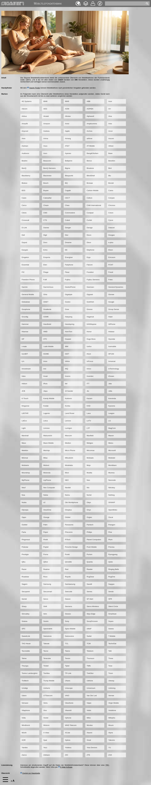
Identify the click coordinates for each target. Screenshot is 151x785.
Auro (45, 153)
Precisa (111, 547)
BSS (23, 190)
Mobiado (90, 458)
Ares (23, 138)
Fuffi (45, 280)
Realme (46, 569)
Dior (66, 235)
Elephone (90, 250)
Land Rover (69, 413)
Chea (67, 205)
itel (66, 384)
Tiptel (67, 666)
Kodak (45, 406)
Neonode (112, 480)
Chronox (111, 205)
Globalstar (26, 302)
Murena (111, 473)
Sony (67, 621)
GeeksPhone (70, 287)
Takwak (46, 644)
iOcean (111, 376)
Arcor (110, 131)
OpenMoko (112, 510)
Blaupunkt (69, 176)
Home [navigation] (3, 3)
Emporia (46, 257)
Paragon (111, 525)
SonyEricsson (92, 621)
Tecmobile (26, 651)
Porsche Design (71, 547)
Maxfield (90, 436)
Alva (110, 116)
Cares (110, 190)
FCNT (110, 265)
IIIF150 (111, 354)
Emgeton (25, 257)
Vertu (45, 703)
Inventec (90, 376)
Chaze (46, 205)
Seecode (68, 592)
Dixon (89, 235)
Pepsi (45, 532)
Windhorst (26, 725)
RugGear (90, 577)
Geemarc (90, 287)
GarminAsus (48, 287)
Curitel (89, 220)
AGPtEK (90, 109)
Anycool (25, 131)
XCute (67, 733)
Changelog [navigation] (85, 2)
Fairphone (69, 265)
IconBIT (25, 354)
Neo (88, 480)
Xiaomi (89, 733)
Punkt (67, 554)
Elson (110, 250)
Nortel (89, 495)
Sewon (68, 599)
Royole (68, 577)
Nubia (24, 502)
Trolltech (25, 681)
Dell (23, 235)
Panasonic (69, 525)
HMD (45, 332)
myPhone (47, 480)
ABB (88, 101)
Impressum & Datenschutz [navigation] (100, 3)
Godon (67, 302)
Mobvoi (46, 465)
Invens (67, 376)
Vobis (89, 710)
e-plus (110, 242)
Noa (23, 495)
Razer (24, 569)
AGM (67, 109)
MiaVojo (46, 450)
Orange (46, 517)
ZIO (66, 755)
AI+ (109, 109)
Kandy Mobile (48, 398)
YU (109, 748)
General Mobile (28, 294)
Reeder (90, 569)
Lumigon (68, 428)
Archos (89, 131)
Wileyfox (111, 718)
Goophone (26, 309)
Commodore (70, 213)
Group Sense (113, 309)
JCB (23, 391)
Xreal (89, 740)
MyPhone (25, 480)
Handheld (47, 324)
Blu (109, 176)
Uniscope (69, 688)
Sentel (24, 599)
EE (66, 250)
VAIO (67, 696)
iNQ (66, 369)
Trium (110, 673)
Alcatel (46, 116)
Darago (90, 228)
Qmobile (68, 562)
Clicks (24, 213)
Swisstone (47, 636)
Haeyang (68, 317)
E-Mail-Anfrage (65, 767)
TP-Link (68, 673)
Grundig (25, 317)
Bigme (67, 168)
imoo (45, 361)
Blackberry (26, 176)
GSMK (46, 317)
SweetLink (26, 636)
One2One (47, 510)
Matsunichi (47, 436)
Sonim (45, 621)
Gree (67, 309)
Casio (24, 198)
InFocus (90, 361)
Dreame (68, 242)
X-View (46, 733)
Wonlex (90, 725)
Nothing (111, 495)
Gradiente (47, 309)
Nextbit (68, 488)
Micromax (91, 450)
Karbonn (68, 398)
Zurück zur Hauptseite (30, 773)
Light (24, 428)
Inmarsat (111, 361)
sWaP (89, 629)
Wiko (89, 718)
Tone (110, 666)
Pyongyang (112, 554)
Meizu (110, 443)
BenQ (24, 168)
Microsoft (112, 450)
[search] (125, 3)
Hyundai (111, 339)
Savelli (89, 584)
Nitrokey (111, 488)
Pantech (90, 525)
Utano (24, 696)
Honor (89, 332)
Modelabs (69, 465)
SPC (23, 629)
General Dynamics (115, 287)
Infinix (67, 361)
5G (39, 80)
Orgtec (89, 517)
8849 (67, 101)
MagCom (112, 428)
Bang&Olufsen (92, 153)
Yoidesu (68, 748)
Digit (45, 235)
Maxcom (68, 436)
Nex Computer (49, 488)
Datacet (111, 228)
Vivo (45, 710)
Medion (68, 443)
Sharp (24, 606)
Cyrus (110, 220)
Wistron (46, 725)
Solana (24, 621)
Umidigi (25, 688)
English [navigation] (78, 2)
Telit (110, 651)
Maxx (24, 443)
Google (111, 302)
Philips (89, 532)
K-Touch (25, 398)
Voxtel (45, 718)
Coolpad (90, 213)
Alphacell (90, 116)
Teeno (67, 651)
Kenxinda (112, 398)
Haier (110, 317)
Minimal (25, 458)
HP (23, 339)
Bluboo (24, 183)
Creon (110, 213)
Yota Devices (92, 748)
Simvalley (25, 614)
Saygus (111, 584)
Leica (45, 421)
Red (66, 569)
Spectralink (47, 629)
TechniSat (112, 644)
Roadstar (25, 577)
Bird (110, 168)
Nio (88, 488)
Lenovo (68, 421)
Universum (91, 688)
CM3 (45, 213)
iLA (23, 361)
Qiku (23, 562)
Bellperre (68, 161)
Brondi (111, 183)
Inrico (89, 369)
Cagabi (68, 190)
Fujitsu (67, 280)
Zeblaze (46, 755)
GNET (45, 302)
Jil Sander (69, 391)
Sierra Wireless (93, 606)
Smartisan (112, 614)
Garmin (25, 287)
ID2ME (46, 354)
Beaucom (47, 161)
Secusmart (47, 592)
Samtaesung (70, 584)
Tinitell (45, 666)
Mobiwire (25, 465)
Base (110, 153)
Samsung (47, 584)
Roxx (45, 577)
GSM (22, 80)
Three (110, 658)
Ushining (111, 688)
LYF (88, 428)
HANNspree (91, 324)
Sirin (45, 614)
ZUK (110, 755)
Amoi (67, 124)
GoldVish (90, 302)
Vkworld (68, 710)
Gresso (89, 309)
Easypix (25, 250)
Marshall (25, 436)
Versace (25, 703)
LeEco (24, 421)
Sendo (111, 592)
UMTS (28, 80)
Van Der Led (92, 696)
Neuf (23, 488)
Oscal (110, 517)
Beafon (24, 161)
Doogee (111, 235)
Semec (89, 592)
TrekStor (90, 673)
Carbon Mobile (92, 190)
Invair (45, 376)
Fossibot (90, 272)
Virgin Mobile (113, 703)
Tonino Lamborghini (29, 673)
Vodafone (112, 710)
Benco (89, 161)
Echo (45, 250)
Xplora (67, 740)
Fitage (45, 272)
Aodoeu (46, 131)
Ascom (111, 138)
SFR (110, 599)
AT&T (67, 146)
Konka (67, 406)
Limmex (46, 428)
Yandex (25, 748)
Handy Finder (33, 88)
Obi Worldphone (71, 502)
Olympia (25, 510)
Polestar (25, 547)
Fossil (110, 272)
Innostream (26, 369)
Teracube (47, 658)
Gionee (111, 294)
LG (109, 421)
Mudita (89, 473)
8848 (45, 101)
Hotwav (111, 332)
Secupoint (26, 592)
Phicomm (69, 532)
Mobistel (111, 458)
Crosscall (25, 220)
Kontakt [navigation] (93, 2)
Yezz (45, 748)
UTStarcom (47, 696)
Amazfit (25, 124)
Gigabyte (68, 294)
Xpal (45, 740)
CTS (45, 220)
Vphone (68, 718)
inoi (44, 369)
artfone (89, 138)
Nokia (45, 495)
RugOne (111, 577)
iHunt (89, 354)
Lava (89, 413)
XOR (24, 740)
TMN (89, 666)
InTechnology (113, 369)
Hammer (25, 324)
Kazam (89, 398)
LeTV (89, 421)
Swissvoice (69, 636)
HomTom (68, 332)
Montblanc (112, 465)
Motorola (46, 473)
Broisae (90, 183)
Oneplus (68, 510)
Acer (110, 101)
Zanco (24, 755)
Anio (110, 124)
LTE (33, 80)
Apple (67, 131)
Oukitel (24, 525)
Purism (89, 554)
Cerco (24, 205)
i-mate (24, 346)
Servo (45, 599)
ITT (88, 384)
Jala (110, 384)
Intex (24, 376)
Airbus (24, 116)
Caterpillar (47, 198)
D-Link (24, 228)
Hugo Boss (91, 339)
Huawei (68, 339)
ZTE (88, 755)
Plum (110, 540)
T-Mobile (111, 636)
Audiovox (25, 153)
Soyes (110, 621)
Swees (111, 629)
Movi (67, 473)
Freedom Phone (28, 280)
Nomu (67, 495)
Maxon (111, 436)
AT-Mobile (91, 146)
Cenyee (111, 198)
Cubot (67, 220)
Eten (45, 265)
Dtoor (89, 242)
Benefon (111, 161)
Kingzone (25, 406)
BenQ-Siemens (49, 168)
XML (107, 765)
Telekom (90, 651)
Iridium (24, 384)
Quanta (90, 562)
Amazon (46, 124)
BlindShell (91, 176)
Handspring (69, 324)
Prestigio (25, 554)
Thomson (90, 658)
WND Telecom (71, 725)
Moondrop (26, 473)
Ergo (88, 257)
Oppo (24, 517)
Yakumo (111, 740)
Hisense (25, 332)
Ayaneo (68, 153)
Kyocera (111, 406)
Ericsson (111, 257)
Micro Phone (70, 450)
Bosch (45, 183)
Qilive (45, 562)
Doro (45, 242)
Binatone (90, 168)
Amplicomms (92, 124)
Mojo (89, 465)
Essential (25, 265)
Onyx (89, 510)
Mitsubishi (69, 458)
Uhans (67, 681)
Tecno (45, 651)
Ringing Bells (113, 569)
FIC (23, 272)
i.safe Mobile (48, 346)
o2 (44, 502)
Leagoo (111, 413)
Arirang (68, 138)
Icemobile (112, 346)
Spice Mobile (70, 629)
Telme (24, 658)
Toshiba (46, 673)
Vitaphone (26, 710)
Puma (45, 554)
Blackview (47, 176)
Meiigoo (90, 443)
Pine (110, 532)
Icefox (89, 346)
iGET (67, 354)
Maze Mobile (48, 443)
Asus (45, 146)
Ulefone (90, 681)
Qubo (110, 562)
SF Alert (90, 599)
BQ (66, 183)
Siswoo (68, 614)
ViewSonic (69, 703)
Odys (89, 502)
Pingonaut (26, 540)
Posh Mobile (92, 547)
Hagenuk (90, 317)
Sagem (24, 584)
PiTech (67, 540)
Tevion (67, 658)
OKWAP (111, 502)
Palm (45, 525)
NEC (67, 480)
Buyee (45, 190)
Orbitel (67, 517)
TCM (89, 644)
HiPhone (111, 324)
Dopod (24, 242)
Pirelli (45, 540)
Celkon (89, 198)
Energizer (69, 257)
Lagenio (46, 413)
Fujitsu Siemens (93, 280)
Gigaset (90, 294)
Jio (88, 391)
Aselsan (25, 146)
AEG (45, 109)
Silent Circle (113, 606)
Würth (24, 733)
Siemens (68, 606)
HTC (45, 339)
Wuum (110, 725)
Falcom (90, 265)
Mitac (45, 458)
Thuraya (25, 666)
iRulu (45, 384)
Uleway (111, 681)
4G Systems (27, 101)
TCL (66, 644)
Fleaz (67, 272)
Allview (68, 116)
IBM (66, 346)
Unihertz (46, 688)
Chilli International (94, 205)
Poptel (45, 547)
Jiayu (45, 391)
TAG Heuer (26, 644)
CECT (67, 198)
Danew (46, 228)
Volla (24, 718)
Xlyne (110, 733)
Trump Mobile (48, 681)
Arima (45, 138)
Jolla (110, 391)
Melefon (25, 450)
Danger (68, 228)
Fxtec (110, 280)
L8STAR (25, 413)
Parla (24, 532)
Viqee (89, 703)
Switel (89, 636)
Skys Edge (91, 614)
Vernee (111, 696)
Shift (45, 606)
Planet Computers (94, 540)
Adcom (24, 109)
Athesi (110, 146)
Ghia (45, 294)
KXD (88, 406)
